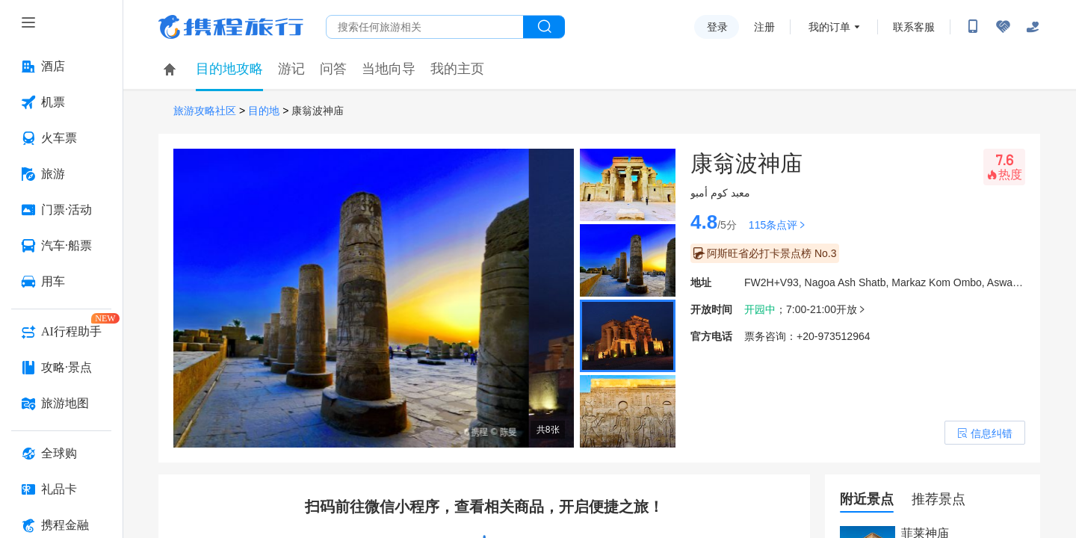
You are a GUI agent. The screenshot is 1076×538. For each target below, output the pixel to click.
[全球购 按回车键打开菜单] (61, 453)
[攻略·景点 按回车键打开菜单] (61, 367)
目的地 (263, 111)
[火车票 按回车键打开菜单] (61, 138)
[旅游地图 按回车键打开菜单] (61, 403)
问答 (333, 68)
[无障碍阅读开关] (1002, 26)
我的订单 (829, 27)
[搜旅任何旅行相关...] (425, 27)
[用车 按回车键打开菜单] (61, 281)
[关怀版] (1032, 26)
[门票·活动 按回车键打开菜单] (61, 210)
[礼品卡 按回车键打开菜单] (61, 489)
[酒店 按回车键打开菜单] (61, 66)
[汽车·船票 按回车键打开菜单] (61, 246)
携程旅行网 (230, 27)
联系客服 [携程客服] (914, 27)
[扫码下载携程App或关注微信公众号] (972, 27)
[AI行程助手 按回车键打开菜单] (61, 331)
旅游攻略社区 (204, 111)
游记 (291, 68)
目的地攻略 (229, 68)
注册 (764, 27)
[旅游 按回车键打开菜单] (61, 174)
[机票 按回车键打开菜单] (61, 102)
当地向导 (388, 68)
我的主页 (457, 68)
